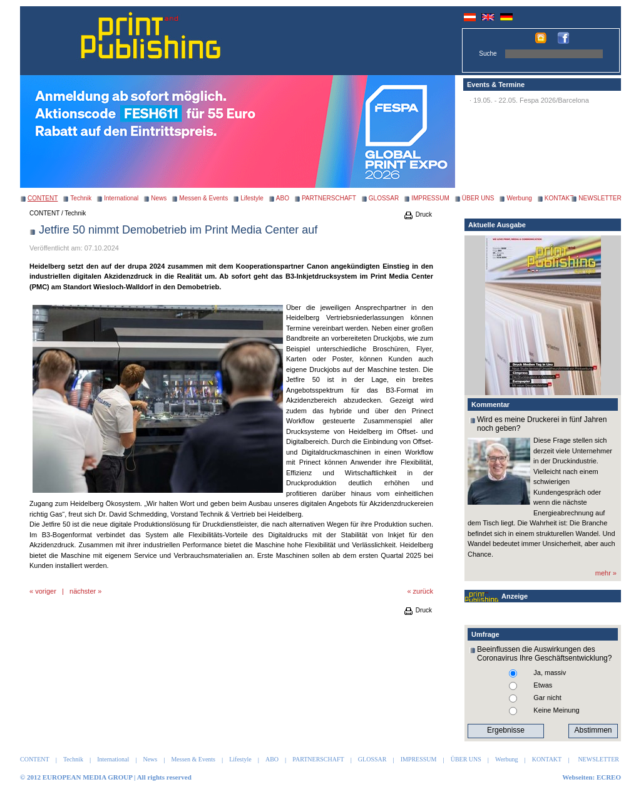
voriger (45, 591)
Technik (80, 198)
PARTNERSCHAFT (329, 198)
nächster (82, 591)
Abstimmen (593, 730)
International (121, 198)
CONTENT (44, 213)
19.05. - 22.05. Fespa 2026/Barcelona (531, 100)
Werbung (518, 198)
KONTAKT (559, 198)
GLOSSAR (384, 198)
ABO (282, 198)
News (159, 198)
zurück (423, 591)
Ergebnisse (506, 730)
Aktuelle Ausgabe (497, 225)
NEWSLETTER (599, 198)
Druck (417, 214)
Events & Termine (496, 84)
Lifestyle (252, 198)
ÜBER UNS (478, 198)
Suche (487, 53)
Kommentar (490, 404)
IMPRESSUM (430, 198)
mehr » (606, 573)
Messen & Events (203, 198)
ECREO (609, 777)
